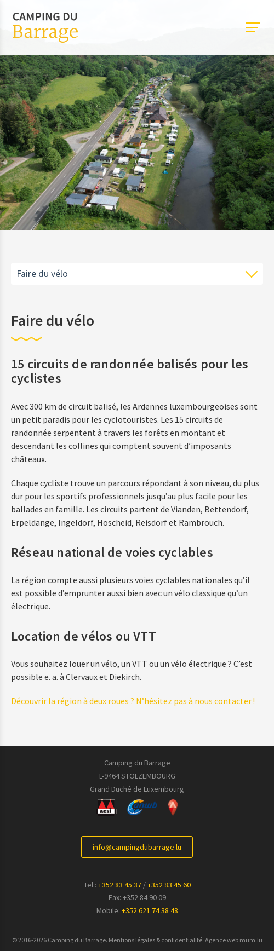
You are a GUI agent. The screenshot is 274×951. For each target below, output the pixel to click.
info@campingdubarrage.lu (137, 847)
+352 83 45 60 (169, 885)
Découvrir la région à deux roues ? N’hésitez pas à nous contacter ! (133, 700)
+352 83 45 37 (119, 885)
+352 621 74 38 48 (150, 910)
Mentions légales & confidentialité (155, 940)
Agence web (221, 940)
